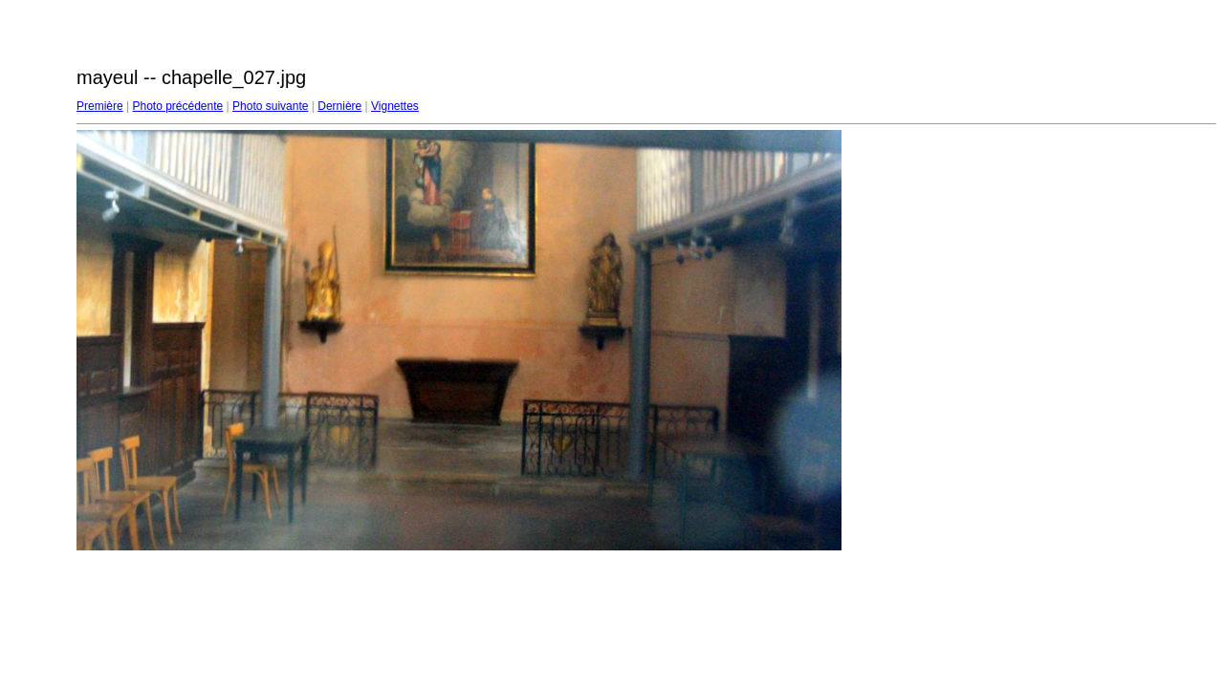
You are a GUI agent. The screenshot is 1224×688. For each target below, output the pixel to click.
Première (99, 106)
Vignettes (395, 106)
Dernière (339, 106)
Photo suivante (270, 106)
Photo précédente (177, 106)
